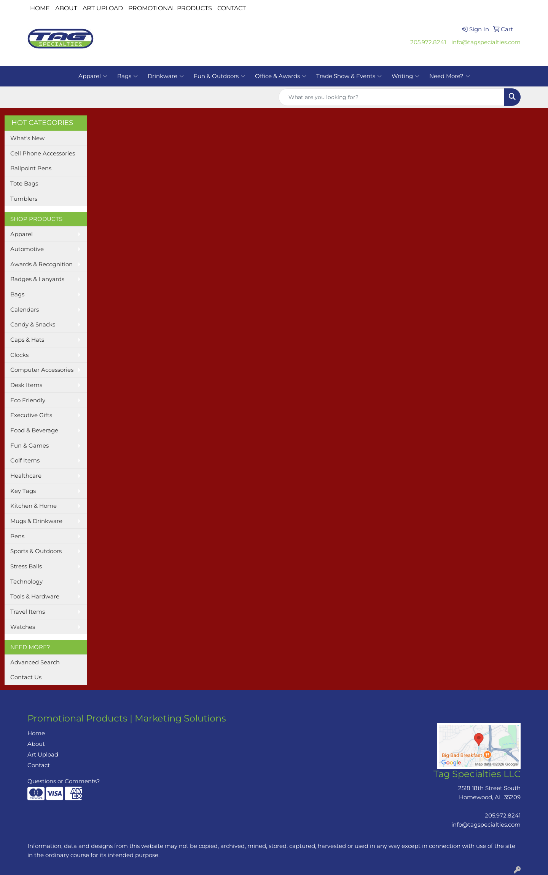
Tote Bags (24, 183)
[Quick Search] (392, 97)
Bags (127, 76)
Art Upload (42, 754)
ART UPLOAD (103, 8)
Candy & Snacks (32, 324)
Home (36, 733)
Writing (405, 76)
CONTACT (231, 8)
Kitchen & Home (33, 505)
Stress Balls (26, 566)
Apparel (92, 76)
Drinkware (166, 76)
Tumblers (23, 198)
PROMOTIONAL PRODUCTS (170, 8)
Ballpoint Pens (30, 168)
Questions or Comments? (63, 781)
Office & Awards (280, 76)
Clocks (19, 355)
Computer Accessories (41, 369)
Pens (17, 536)
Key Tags (23, 491)
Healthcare (25, 475)
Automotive (27, 249)
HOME (40, 8)
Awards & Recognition (41, 264)
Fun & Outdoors (219, 76)
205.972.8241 (428, 42)
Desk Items (26, 385)
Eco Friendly (27, 400)
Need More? (449, 76)
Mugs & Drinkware (36, 521)
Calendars (24, 309)
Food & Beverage (34, 430)
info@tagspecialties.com (486, 42)
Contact (38, 765)
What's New (27, 138)
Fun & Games (29, 445)
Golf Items (25, 460)
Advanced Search (35, 662)
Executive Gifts (31, 415)
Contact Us (25, 677)
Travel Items (27, 611)
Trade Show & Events (349, 76)
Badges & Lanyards (37, 279)
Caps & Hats (27, 339)
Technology (26, 581)
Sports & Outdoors (36, 551)
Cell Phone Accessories (42, 153)
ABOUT (66, 8)
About (36, 744)
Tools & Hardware (34, 596)
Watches (22, 627)
